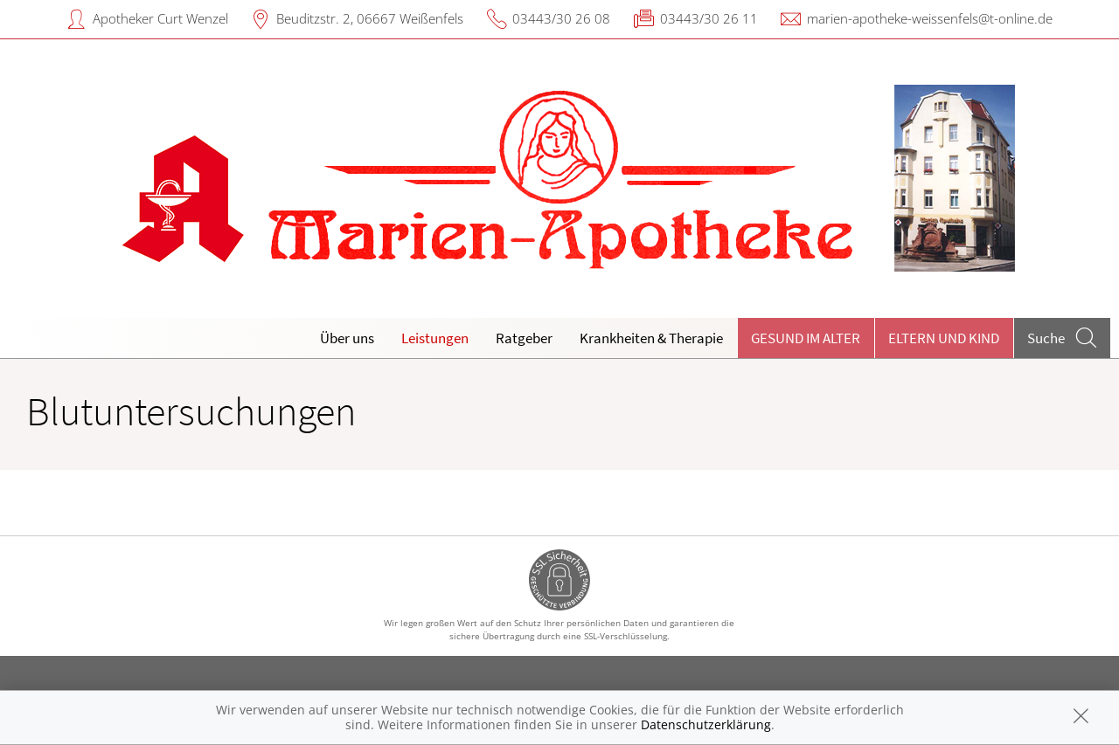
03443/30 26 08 (561, 18)
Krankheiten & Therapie (651, 338)
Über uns (347, 338)
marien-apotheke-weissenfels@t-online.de (930, 18)
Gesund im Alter (805, 338)
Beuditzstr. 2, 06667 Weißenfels (369, 18)
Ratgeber (524, 338)
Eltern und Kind (943, 338)
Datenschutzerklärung (706, 724)
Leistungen (435, 338)
